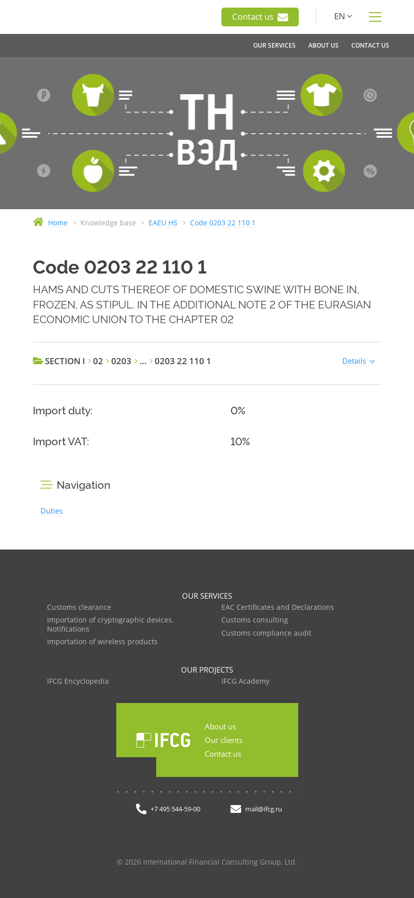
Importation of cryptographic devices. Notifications (110, 625)
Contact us (260, 17)
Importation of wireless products (102, 642)
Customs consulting (254, 620)
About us (220, 726)
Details (354, 361)
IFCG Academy (245, 681)
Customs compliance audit (266, 633)
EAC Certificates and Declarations (277, 607)
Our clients (224, 740)
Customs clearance (79, 607)
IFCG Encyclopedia (78, 681)
